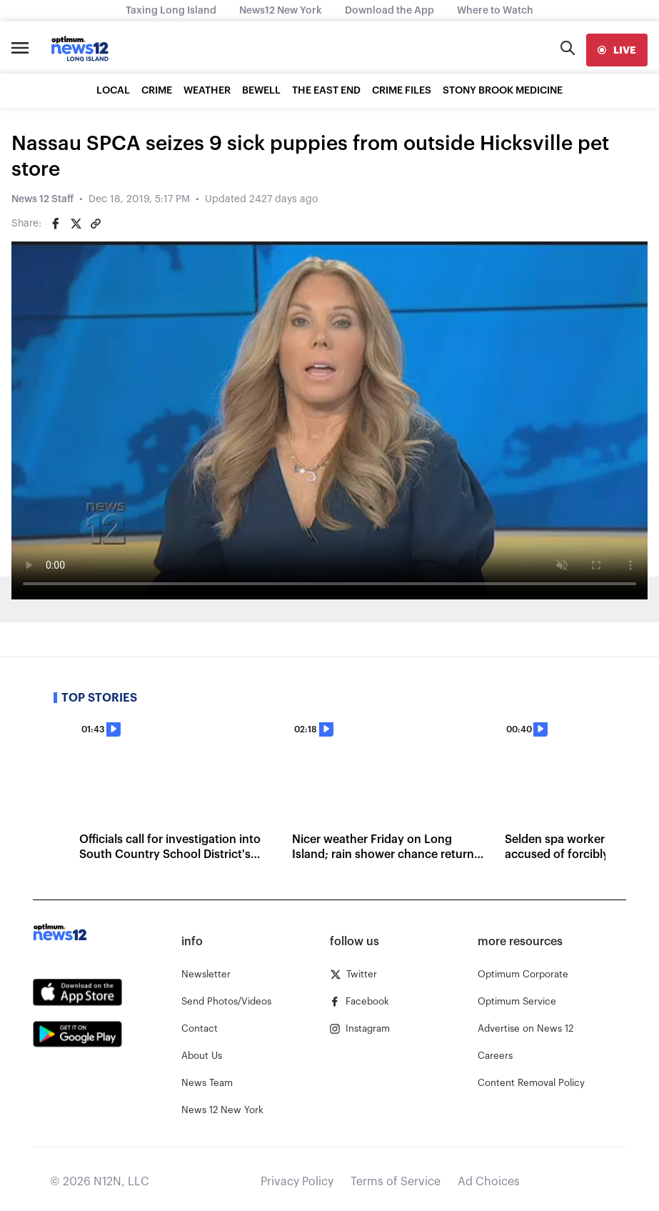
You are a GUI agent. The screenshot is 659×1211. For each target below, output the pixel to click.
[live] (617, 50)
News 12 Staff (42, 199)
